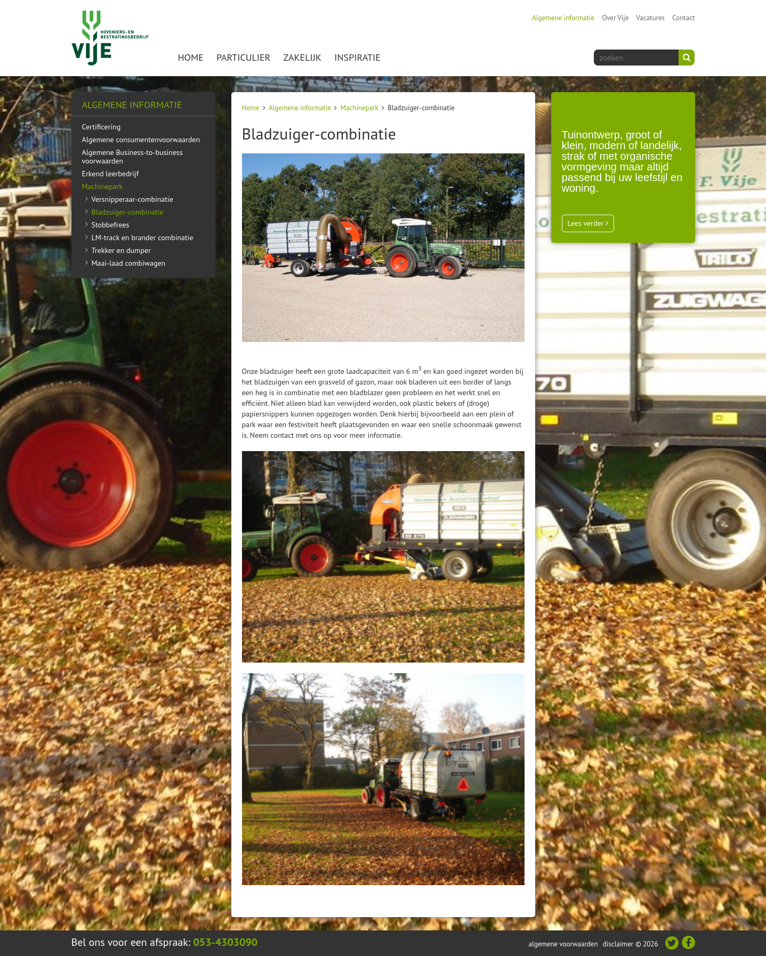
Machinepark (359, 107)
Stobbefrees (111, 225)
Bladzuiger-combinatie (128, 212)
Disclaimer (618, 944)
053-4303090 (225, 942)
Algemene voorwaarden (563, 944)
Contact (683, 17)
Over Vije (615, 17)
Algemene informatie (563, 17)
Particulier (243, 57)
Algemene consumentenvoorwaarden (141, 139)
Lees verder (588, 223)
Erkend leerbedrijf (110, 173)
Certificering (101, 127)
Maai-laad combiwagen (129, 263)
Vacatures (650, 17)
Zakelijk (302, 57)
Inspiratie (357, 57)
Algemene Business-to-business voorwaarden (132, 157)
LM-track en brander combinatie (142, 237)
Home (191, 57)
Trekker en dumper (121, 250)
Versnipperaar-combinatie (132, 199)
